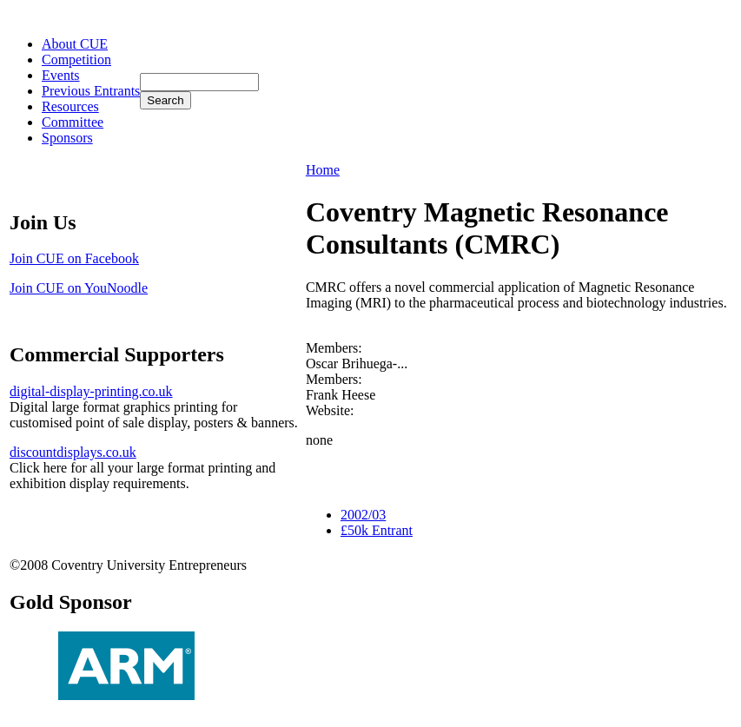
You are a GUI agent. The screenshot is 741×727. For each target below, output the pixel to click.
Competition (76, 59)
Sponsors (67, 137)
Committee (72, 122)
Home (323, 169)
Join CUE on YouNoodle (79, 288)
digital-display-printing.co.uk (91, 391)
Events (61, 75)
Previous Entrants (91, 90)
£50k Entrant (377, 530)
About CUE (75, 43)
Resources (70, 106)
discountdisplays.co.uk (73, 452)
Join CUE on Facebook (74, 258)
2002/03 (363, 514)
